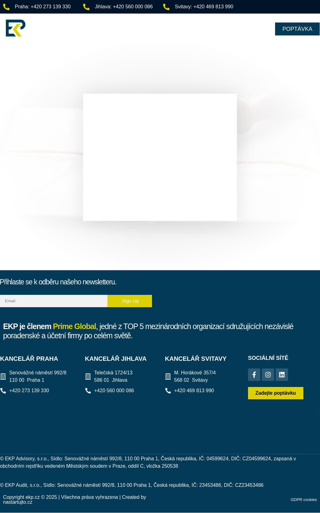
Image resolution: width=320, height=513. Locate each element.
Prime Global (74, 326)
